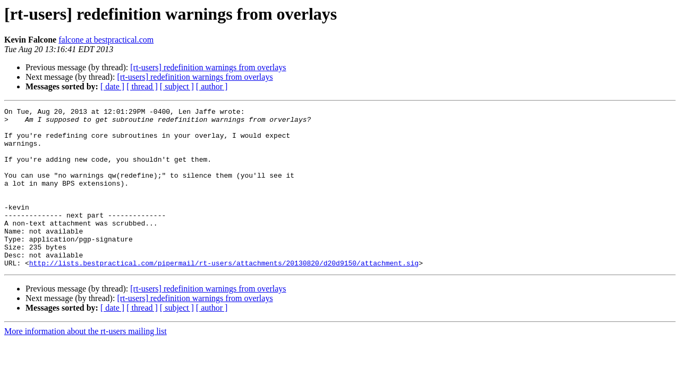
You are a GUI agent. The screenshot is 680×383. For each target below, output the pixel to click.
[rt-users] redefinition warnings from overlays (208, 67)
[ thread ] (142, 86)
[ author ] (212, 86)
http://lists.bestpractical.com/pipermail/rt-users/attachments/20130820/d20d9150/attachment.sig (224, 294)
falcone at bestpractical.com (106, 39)
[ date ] (112, 86)
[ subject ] (177, 86)
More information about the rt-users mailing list (85, 363)
